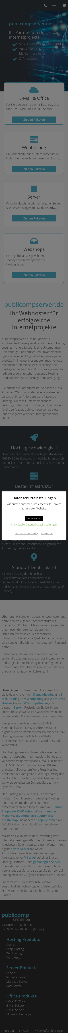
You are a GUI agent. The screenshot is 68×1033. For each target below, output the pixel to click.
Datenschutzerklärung (26, 533)
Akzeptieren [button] (34, 518)
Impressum (47, 533)
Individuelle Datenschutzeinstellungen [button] (34, 525)
